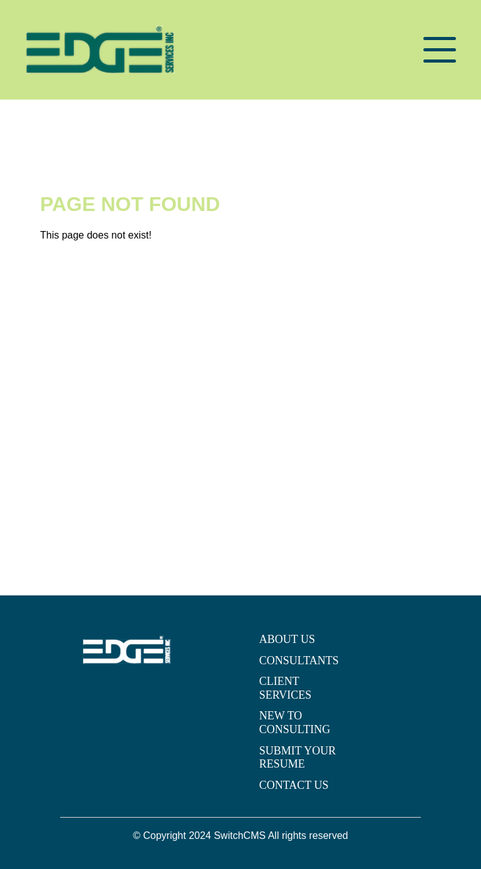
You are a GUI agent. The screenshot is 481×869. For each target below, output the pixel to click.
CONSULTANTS (299, 660)
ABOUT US (287, 639)
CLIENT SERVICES (285, 688)
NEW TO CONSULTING (294, 722)
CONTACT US (294, 785)
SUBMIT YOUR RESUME (297, 757)
